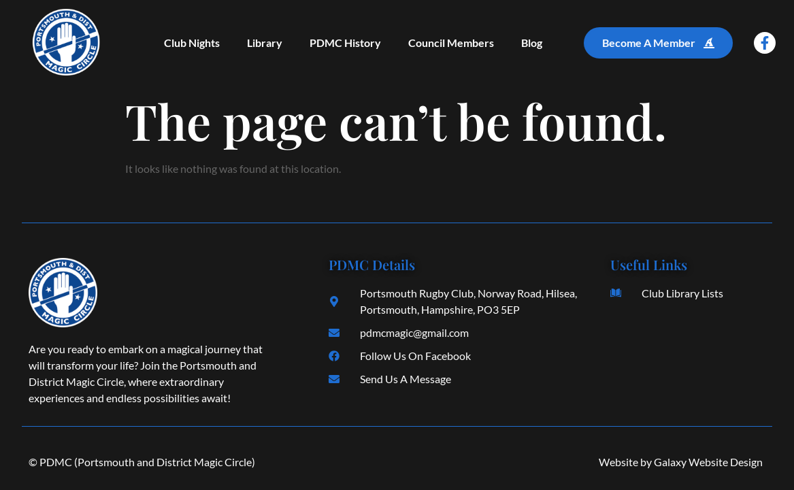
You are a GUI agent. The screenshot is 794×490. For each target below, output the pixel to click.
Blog (531, 42)
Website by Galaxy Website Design (681, 461)
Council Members (451, 42)
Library (264, 42)
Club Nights (192, 42)
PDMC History (345, 42)
